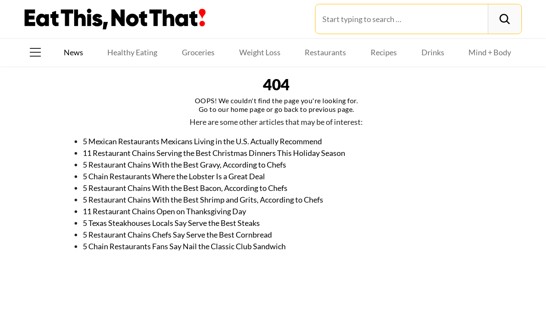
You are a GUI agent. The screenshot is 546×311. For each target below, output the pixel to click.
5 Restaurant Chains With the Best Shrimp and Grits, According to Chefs (203, 199)
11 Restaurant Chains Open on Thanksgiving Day (164, 211)
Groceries (198, 52)
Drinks (432, 52)
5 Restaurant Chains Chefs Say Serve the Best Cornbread (177, 234)
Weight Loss (260, 52)
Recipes (384, 52)
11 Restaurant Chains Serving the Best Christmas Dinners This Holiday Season (214, 153)
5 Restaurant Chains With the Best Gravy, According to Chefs (184, 164)
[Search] (504, 19)
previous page (331, 109)
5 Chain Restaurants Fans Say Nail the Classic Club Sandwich (184, 246)
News (73, 52)
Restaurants (325, 52)
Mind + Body (489, 52)
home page (248, 109)
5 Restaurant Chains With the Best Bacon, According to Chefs (185, 188)
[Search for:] (401, 19)
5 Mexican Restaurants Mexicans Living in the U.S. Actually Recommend (202, 141)
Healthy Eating (132, 52)
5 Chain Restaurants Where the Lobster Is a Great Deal (174, 176)
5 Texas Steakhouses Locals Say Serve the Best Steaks (171, 223)
